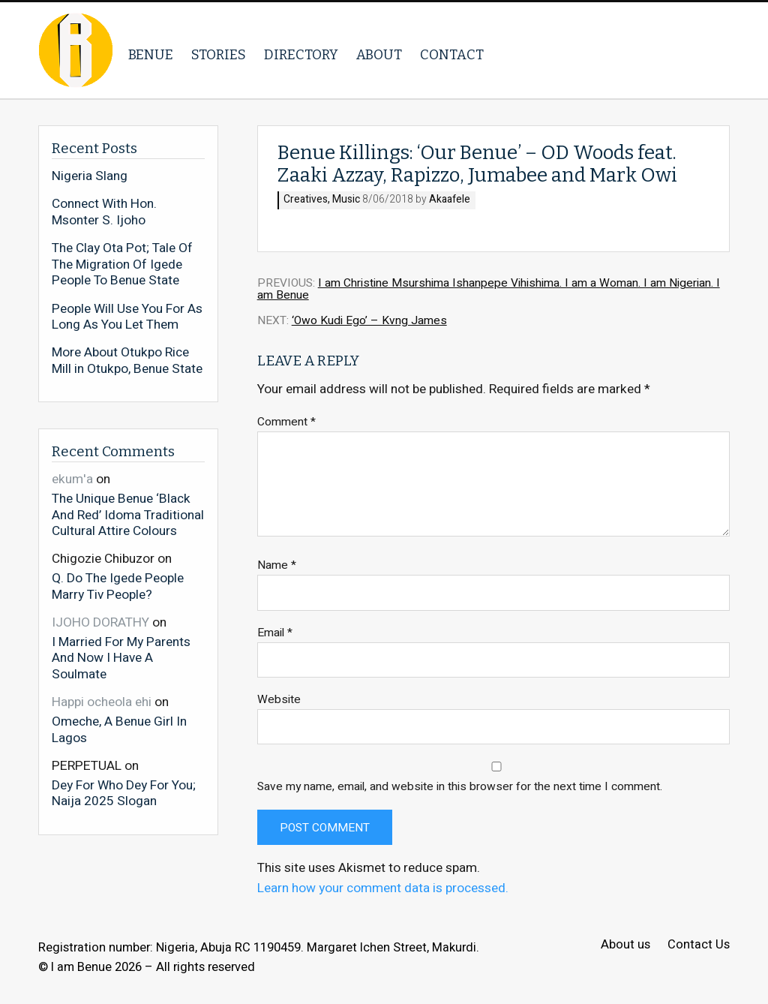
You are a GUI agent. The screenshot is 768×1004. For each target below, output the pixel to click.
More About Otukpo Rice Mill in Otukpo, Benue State (127, 360)
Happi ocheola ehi (102, 702)
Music (346, 200)
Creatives (306, 200)
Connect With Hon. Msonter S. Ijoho (104, 212)
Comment (286, 422)
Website (279, 699)
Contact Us (699, 945)
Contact (452, 55)
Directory (301, 55)
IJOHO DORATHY (100, 622)
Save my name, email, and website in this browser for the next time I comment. (459, 786)
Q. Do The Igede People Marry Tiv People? (118, 586)
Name (276, 565)
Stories (218, 55)
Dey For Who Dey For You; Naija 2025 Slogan (124, 793)
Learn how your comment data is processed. (382, 888)
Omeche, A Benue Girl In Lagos (119, 729)
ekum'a (72, 479)
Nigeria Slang (90, 176)
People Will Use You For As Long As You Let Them (127, 317)
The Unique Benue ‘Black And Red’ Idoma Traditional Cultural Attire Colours (128, 514)
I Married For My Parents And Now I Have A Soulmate (121, 658)
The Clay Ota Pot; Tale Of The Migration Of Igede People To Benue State (122, 264)
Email (274, 633)
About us (625, 945)
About (379, 55)
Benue (150, 55)
